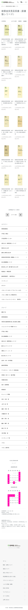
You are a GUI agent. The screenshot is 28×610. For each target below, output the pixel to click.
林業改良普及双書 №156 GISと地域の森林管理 (21, 132)
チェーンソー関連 (5, 394)
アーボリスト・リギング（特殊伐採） (10, 370)
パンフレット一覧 (5, 438)
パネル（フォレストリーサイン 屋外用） (11, 299)
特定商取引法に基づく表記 (9, 576)
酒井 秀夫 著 (5, 418)
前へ (7, 215)
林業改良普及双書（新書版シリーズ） (12, 6)
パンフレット (4, 280)
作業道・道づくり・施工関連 (8, 375)
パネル (3, 442)
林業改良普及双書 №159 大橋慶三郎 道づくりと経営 (7, 190)
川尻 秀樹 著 (4, 433)
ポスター (3, 285)
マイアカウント (6, 592)
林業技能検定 (4, 228)
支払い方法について (7, 572)
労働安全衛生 (4, 379)
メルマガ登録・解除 (7, 584)
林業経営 (3, 389)
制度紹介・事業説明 (6, 271)
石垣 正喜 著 (5, 399)
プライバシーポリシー (8, 580)
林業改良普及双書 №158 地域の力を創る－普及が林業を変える (21, 161)
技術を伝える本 (5, 248)
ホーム (2, 6)
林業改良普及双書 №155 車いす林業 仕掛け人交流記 (7, 132)
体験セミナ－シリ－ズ (6, 350)
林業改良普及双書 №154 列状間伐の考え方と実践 (21, 103)
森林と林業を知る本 (6, 252)
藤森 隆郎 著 (5, 423)
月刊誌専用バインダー (6, 238)
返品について (6, 568)
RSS (4, 588)
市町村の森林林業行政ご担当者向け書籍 (10, 321)
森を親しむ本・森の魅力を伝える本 (9, 266)
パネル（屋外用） (5, 447)
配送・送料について (7, 564)
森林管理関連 (4, 365)
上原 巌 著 (4, 404)
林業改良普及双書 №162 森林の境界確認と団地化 (21, 190)
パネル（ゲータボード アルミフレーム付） (11, 290)
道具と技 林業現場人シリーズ (8, 243)
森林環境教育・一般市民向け (8, 276)
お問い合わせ (6, 599)
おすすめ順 (14, 21)
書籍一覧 (3, 312)
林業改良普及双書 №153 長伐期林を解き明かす (7, 103)
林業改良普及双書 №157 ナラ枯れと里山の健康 (7, 161)
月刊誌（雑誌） (5, 233)
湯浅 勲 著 (4, 428)
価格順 (20, 21)
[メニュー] (26, 2)
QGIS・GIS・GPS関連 (6, 360)
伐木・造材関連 (5, 384)
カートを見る (6, 595)
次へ (20, 215)
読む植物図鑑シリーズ (6, 262)
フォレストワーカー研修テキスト (9, 326)
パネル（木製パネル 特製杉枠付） (9, 294)
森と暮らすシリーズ (6, 355)
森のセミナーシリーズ (6, 346)
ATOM (7, 588)
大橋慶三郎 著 (5, 413)
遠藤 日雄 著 (5, 409)
